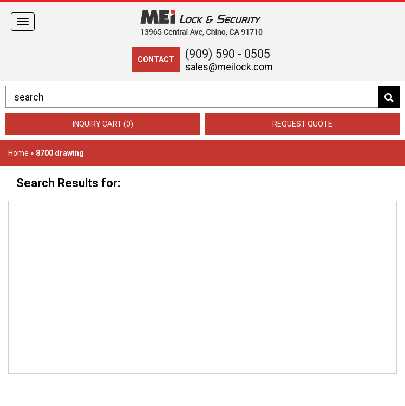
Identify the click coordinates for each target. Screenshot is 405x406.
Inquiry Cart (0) (103, 123)
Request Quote (302, 123)
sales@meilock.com (229, 66)
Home (18, 153)
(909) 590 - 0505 (227, 54)
